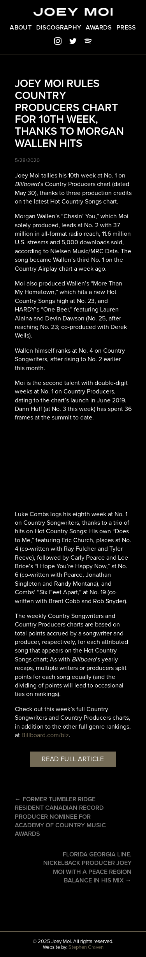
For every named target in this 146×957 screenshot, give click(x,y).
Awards (99, 27)
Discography (58, 27)
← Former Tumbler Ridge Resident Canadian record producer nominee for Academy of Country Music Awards (60, 816)
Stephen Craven (86, 947)
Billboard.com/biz (45, 735)
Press (126, 27)
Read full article (73, 759)
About (21, 27)
